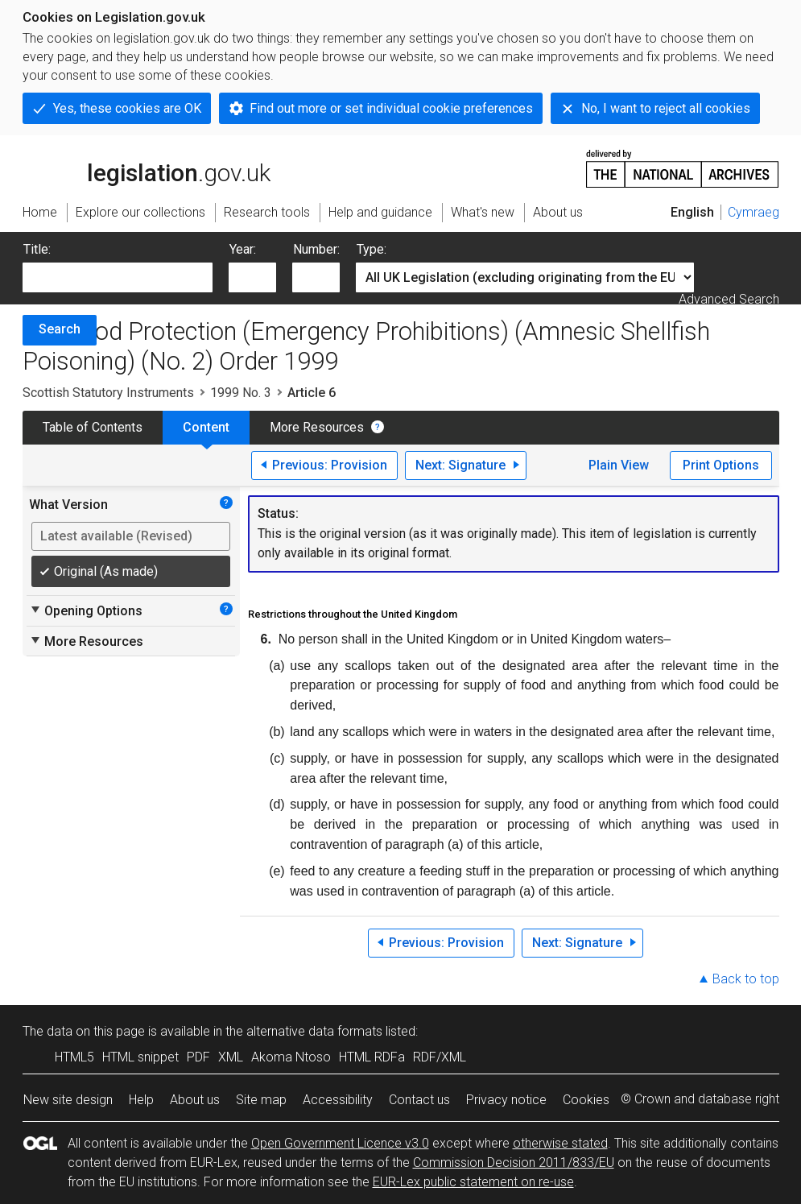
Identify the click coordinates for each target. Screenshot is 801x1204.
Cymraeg (753, 212)
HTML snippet (140, 1057)
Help (141, 1099)
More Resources (317, 427)
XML (230, 1057)
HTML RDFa (372, 1057)
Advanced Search (729, 299)
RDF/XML (439, 1057)
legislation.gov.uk (146, 167)
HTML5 (74, 1057)
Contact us (419, 1099)
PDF (198, 1057)
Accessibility (338, 1099)
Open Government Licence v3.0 (340, 1143)
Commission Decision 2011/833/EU (513, 1162)
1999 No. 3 (240, 392)
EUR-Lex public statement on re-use (473, 1182)
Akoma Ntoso (291, 1057)
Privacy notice (506, 1099)
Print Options (721, 465)
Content (206, 427)
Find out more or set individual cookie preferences (391, 108)
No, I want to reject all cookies (665, 108)
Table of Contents (92, 427)
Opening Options (85, 610)
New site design (68, 1099)
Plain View (618, 465)
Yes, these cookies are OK (127, 108)
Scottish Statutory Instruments (108, 392)
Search (60, 329)
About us (195, 1099)
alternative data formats (314, 1031)
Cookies (586, 1099)
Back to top (745, 979)
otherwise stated (560, 1143)
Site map (261, 1099)
